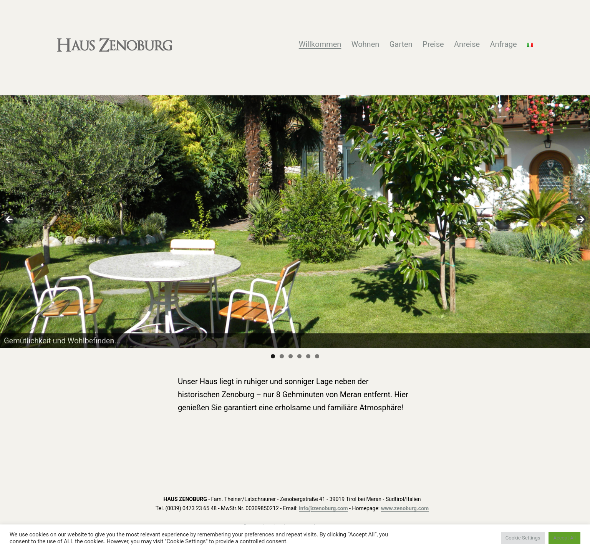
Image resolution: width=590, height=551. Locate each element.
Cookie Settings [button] (522, 538)
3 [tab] (290, 356)
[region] (295, 221)
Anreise (467, 44)
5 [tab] (308, 356)
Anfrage (503, 44)
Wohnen (365, 44)
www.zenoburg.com (405, 508)
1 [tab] (273, 356)
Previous (9, 220)
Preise (433, 44)
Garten (401, 44)
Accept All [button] (564, 538)
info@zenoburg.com (323, 508)
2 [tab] (282, 356)
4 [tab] (299, 356)
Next (580, 220)
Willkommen (320, 44)
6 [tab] (317, 356)
